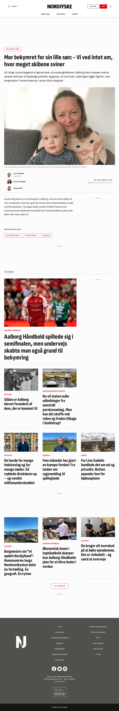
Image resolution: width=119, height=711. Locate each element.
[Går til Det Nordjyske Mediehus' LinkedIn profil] (65, 669)
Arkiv (98, 638)
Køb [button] (102, 7)
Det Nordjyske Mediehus (63, 677)
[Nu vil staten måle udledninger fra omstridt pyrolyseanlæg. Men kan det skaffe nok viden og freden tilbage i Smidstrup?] (60, 378)
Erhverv (61, 15)
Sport (75, 15)
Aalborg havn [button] (12, 49)
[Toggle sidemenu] (110, 7)
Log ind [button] (92, 7)
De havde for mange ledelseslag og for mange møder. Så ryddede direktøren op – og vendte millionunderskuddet (20, 471)
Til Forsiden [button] (59, 586)
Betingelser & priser (59, 654)
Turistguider (98, 649)
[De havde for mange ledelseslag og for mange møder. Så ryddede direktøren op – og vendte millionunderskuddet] (21, 442)
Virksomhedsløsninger (59, 638)
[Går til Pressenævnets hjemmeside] (59, 692)
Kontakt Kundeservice (97, 627)
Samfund (45, 15)
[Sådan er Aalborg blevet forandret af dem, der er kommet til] (21, 380)
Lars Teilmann (18, 173)
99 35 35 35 (61, 681)
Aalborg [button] (46, 235)
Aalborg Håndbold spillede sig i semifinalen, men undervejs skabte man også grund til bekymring (38, 347)
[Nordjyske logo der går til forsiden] (59, 7)
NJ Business (59, 632)
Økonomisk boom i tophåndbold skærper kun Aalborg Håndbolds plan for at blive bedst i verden (59, 557)
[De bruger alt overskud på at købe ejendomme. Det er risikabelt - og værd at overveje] (98, 527)
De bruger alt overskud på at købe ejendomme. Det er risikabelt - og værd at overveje (98, 552)
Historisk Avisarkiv (98, 632)
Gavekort (59, 643)
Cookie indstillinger (59, 707)
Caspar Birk (17, 188)
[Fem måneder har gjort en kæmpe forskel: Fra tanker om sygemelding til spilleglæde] (60, 442)
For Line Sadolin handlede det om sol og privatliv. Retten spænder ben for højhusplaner (98, 469)
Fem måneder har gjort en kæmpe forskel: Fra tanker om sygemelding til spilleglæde (59, 469)
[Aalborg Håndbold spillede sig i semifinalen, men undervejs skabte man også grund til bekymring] (40, 302)
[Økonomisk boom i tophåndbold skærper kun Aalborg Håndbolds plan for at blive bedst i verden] (60, 528)
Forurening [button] (30, 235)
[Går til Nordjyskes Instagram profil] (59, 669)
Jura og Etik (59, 660)
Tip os (59, 627)
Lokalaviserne (97, 643)
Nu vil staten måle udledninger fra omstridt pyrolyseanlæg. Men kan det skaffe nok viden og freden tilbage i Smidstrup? (60, 409)
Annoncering (59, 649)
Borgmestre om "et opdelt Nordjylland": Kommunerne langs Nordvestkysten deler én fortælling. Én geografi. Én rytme (20, 562)
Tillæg (98, 654)
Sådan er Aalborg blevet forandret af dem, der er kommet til (20, 404)
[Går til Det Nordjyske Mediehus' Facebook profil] (54, 669)
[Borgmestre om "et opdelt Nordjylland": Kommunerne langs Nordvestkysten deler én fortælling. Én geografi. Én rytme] (21, 530)
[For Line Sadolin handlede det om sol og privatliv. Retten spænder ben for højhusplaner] (98, 442)
